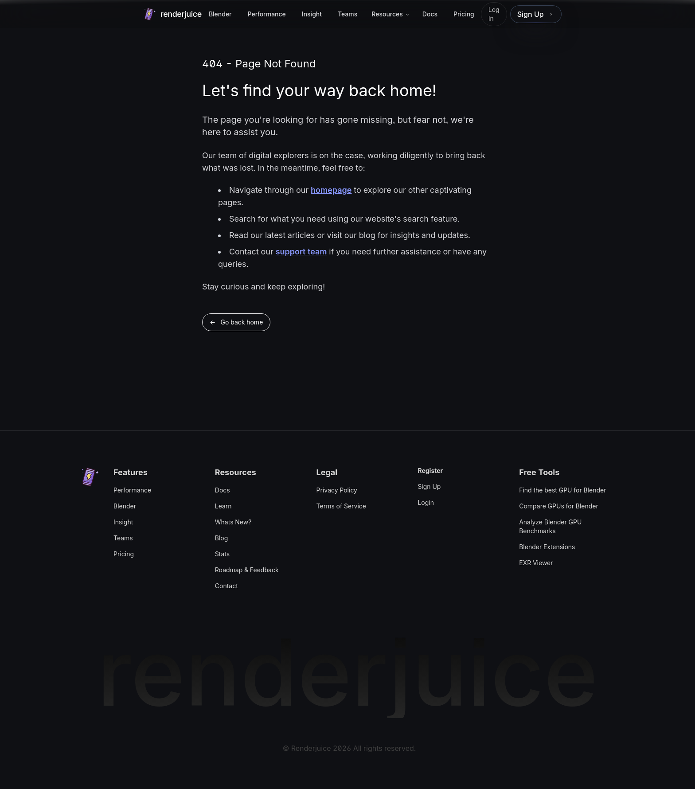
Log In (494, 14)
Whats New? (233, 522)
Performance (132, 490)
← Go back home (236, 322)
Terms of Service (341, 506)
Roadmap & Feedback (247, 570)
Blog (221, 538)
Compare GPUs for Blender (558, 506)
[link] (536, 14)
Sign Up (429, 486)
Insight (123, 522)
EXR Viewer (536, 562)
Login (426, 502)
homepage (331, 190)
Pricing (123, 554)
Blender (124, 506)
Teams (123, 538)
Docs (222, 490)
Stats (222, 554)
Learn (223, 506)
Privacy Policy (336, 490)
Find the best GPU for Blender (562, 490)
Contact (226, 586)
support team (301, 251)
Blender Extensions (547, 547)
